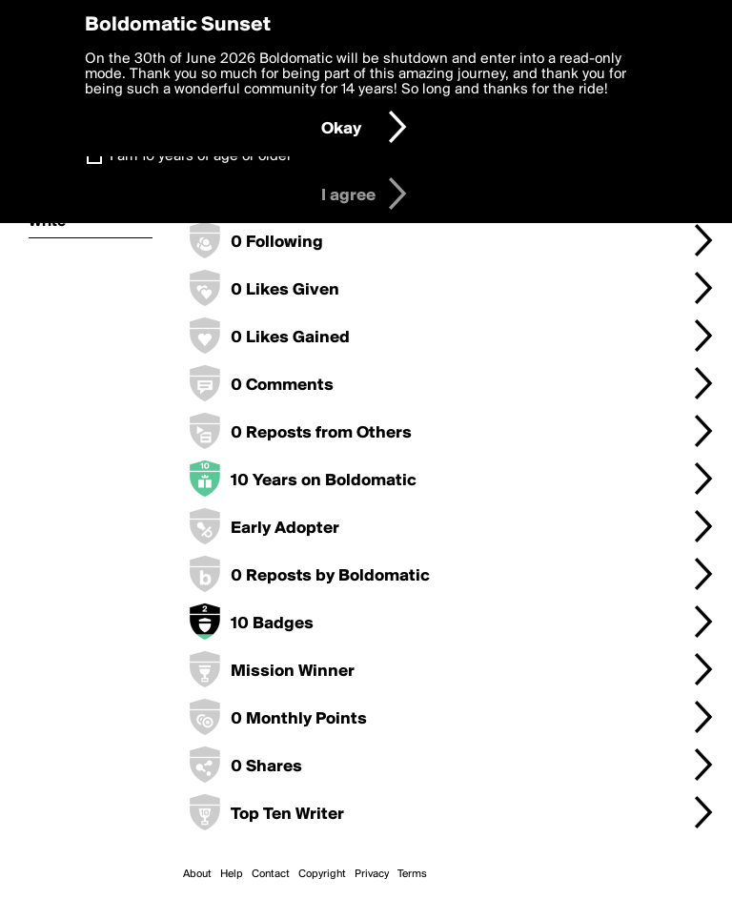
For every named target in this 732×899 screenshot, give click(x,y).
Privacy (372, 874)
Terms (412, 874)
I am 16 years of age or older (201, 156)
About (197, 874)
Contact (271, 874)
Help (231, 874)
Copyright (322, 874)
